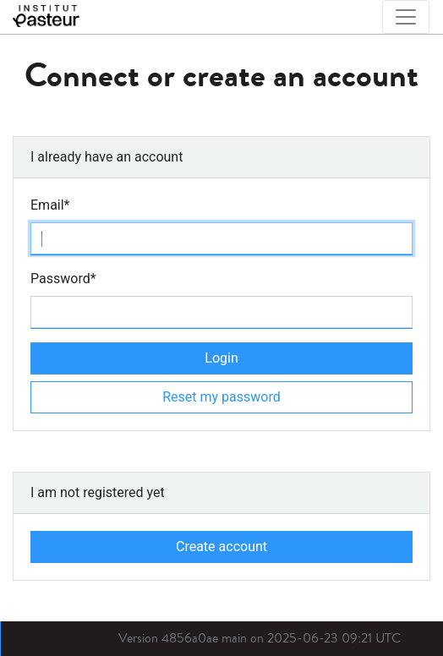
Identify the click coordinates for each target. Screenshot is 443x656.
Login (221, 358)
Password (63, 279)
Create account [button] (221, 546)
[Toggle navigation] (405, 17)
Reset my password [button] (221, 397)
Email (50, 205)
